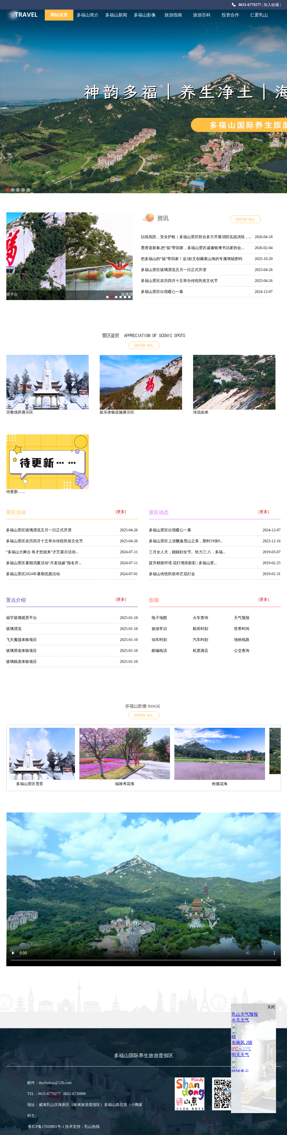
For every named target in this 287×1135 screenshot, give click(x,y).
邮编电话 (159, 651)
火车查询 (200, 618)
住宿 (154, 600)
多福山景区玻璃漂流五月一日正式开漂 (173, 270)
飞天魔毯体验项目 (21, 640)
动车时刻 (159, 640)
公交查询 (241, 651)
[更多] (121, 512)
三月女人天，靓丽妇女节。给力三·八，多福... (187, 552)
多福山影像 (145, 15)
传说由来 (200, 412)
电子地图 (159, 618)
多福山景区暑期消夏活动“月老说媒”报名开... (44, 563)
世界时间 (241, 629)
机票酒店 (200, 651)
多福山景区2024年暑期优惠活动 (33, 574)
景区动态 (159, 512)
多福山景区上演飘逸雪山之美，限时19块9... (186, 541)
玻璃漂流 (13, 629)
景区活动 (16, 512)
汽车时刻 (200, 640)
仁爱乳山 (259, 15)
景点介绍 (143, 334)
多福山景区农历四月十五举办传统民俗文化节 (179, 281)
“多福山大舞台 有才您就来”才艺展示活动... (42, 552)
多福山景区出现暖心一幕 (162, 292)
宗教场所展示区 (19, 412)
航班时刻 (200, 629)
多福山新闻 (116, 15)
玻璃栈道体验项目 (21, 662)
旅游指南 (173, 15)
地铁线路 (241, 640)
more (253, 222)
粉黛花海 (222, 784)
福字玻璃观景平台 (69, 294)
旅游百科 (202, 15)
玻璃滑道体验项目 (21, 651)
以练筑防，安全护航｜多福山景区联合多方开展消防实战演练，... (196, 237)
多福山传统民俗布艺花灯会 (172, 574)
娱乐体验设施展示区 (117, 412)
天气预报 (241, 618)
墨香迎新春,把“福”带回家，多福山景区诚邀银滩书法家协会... (192, 248)
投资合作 (230, 15)
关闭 (271, 1007)
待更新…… (16, 492)
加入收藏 (271, 5)
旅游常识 (159, 629)
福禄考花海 (127, 784)
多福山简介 (88, 15)
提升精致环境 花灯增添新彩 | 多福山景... (183, 563)
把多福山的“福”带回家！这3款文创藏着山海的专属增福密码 (191, 259)
